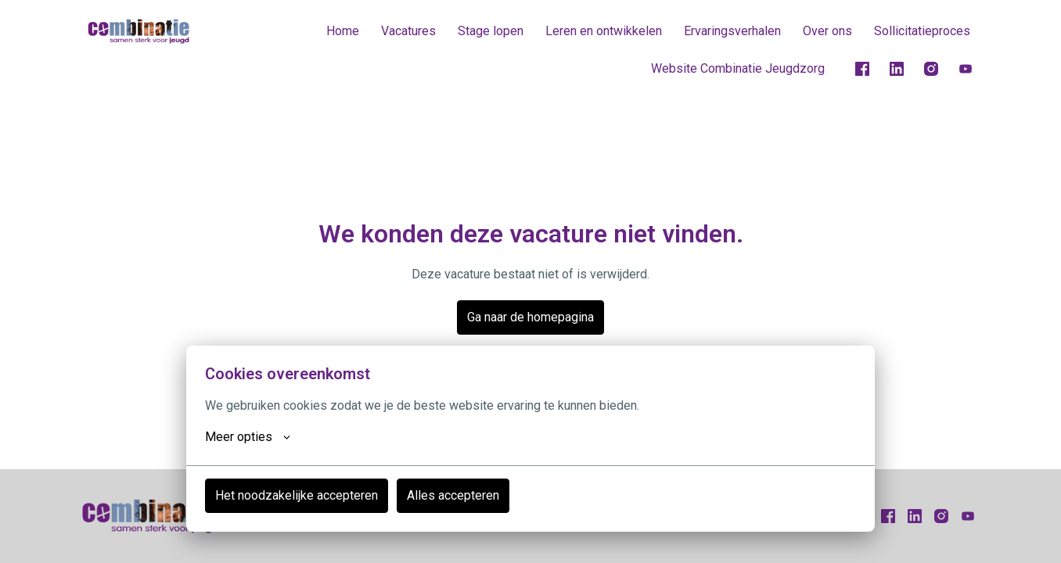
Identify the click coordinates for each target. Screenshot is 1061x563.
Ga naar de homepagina (530, 317)
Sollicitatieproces (922, 30)
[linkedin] (896, 68)
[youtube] (965, 68)
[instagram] (931, 68)
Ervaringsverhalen (732, 30)
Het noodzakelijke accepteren (296, 495)
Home (342, 30)
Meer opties (247, 437)
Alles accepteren (453, 495)
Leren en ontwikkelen (603, 30)
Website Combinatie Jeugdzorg (738, 68)
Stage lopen (490, 30)
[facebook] (862, 68)
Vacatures (408, 30)
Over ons (827, 30)
